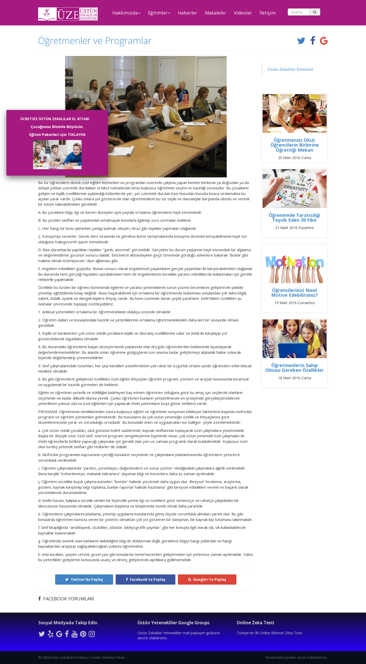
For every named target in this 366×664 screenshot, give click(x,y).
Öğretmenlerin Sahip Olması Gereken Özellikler (294, 367)
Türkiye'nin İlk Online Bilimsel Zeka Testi (269, 632)
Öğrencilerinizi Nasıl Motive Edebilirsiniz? (294, 292)
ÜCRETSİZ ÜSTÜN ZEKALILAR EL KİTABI (54, 118)
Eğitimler (159, 13)
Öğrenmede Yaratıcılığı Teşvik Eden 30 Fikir (294, 217)
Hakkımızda (126, 13)
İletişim (268, 13)
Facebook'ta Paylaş (145, 579)
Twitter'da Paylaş (84, 579)
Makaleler (215, 13)
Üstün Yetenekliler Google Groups (173, 623)
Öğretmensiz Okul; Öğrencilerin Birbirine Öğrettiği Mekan (294, 145)
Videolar (243, 13)
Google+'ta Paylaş (207, 579)
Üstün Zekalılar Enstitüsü (290, 69)
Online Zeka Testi (255, 623)
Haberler (187, 13)
